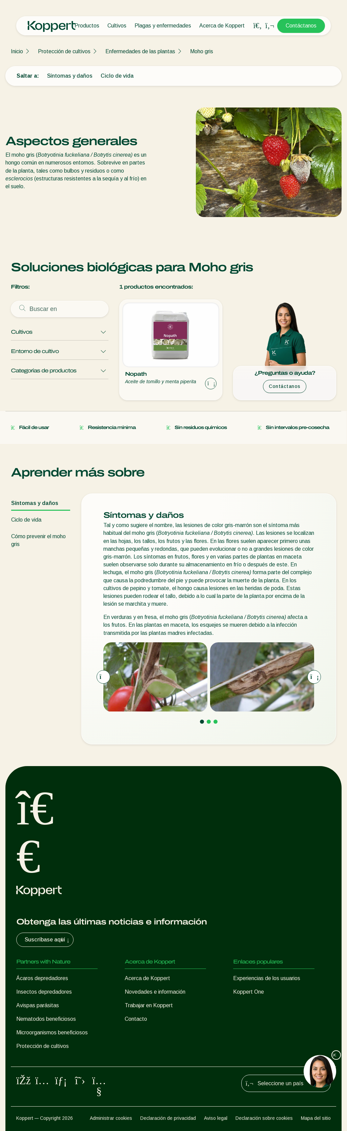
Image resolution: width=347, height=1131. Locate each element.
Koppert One (248, 992)
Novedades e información (155, 992)
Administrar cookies (111, 1118)
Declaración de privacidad (168, 1118)
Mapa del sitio (316, 1118)
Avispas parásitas (37, 1005)
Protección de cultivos (64, 51)
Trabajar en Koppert (149, 1005)
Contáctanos (301, 25)
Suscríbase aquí (47, 939)
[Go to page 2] (209, 722)
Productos (87, 25)
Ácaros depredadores (42, 978)
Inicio (17, 51)
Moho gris (201, 51)
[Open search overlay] (257, 25)
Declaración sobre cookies (264, 1118)
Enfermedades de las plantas (140, 51)
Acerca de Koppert (222, 25)
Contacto (136, 1019)
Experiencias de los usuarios (266, 978)
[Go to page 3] (215, 722)
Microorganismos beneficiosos (52, 1032)
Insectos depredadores (44, 992)
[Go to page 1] (202, 722)
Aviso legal (215, 1118)
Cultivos (116, 25)
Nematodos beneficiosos (46, 1019)
